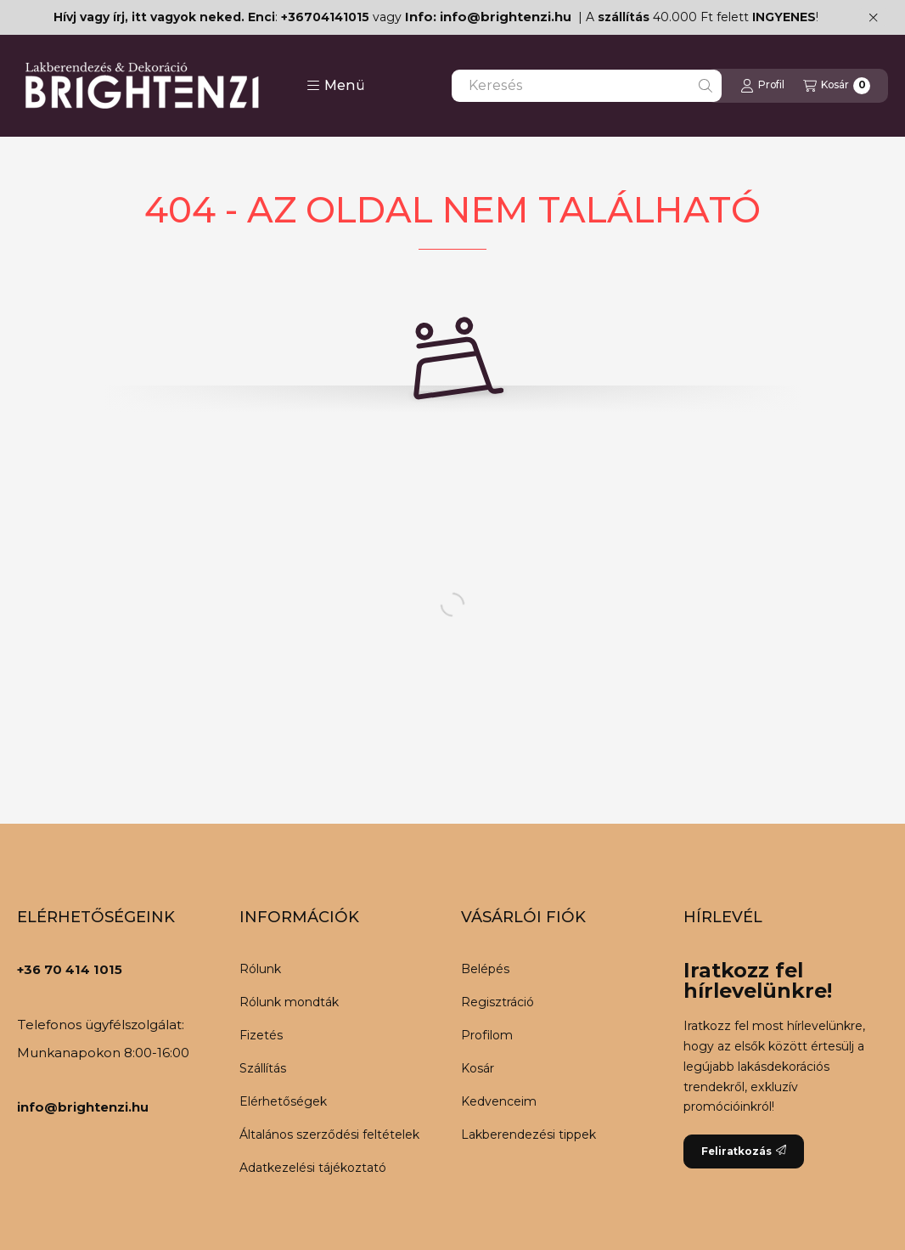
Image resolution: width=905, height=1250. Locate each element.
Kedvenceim (499, 1101)
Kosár (477, 1068)
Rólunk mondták (289, 1002)
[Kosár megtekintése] (836, 86)
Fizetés (261, 1035)
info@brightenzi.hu (83, 1107)
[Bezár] (873, 16)
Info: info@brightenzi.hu (488, 16)
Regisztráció (497, 1002)
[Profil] (762, 86)
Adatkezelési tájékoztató (312, 1167)
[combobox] (586, 86)
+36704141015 (325, 17)
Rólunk (260, 969)
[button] (336, 86)
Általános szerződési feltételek (329, 1134)
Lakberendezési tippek (528, 1134)
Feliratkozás (743, 1151)
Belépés (485, 969)
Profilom (487, 1035)
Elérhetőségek (283, 1101)
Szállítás (262, 1068)
